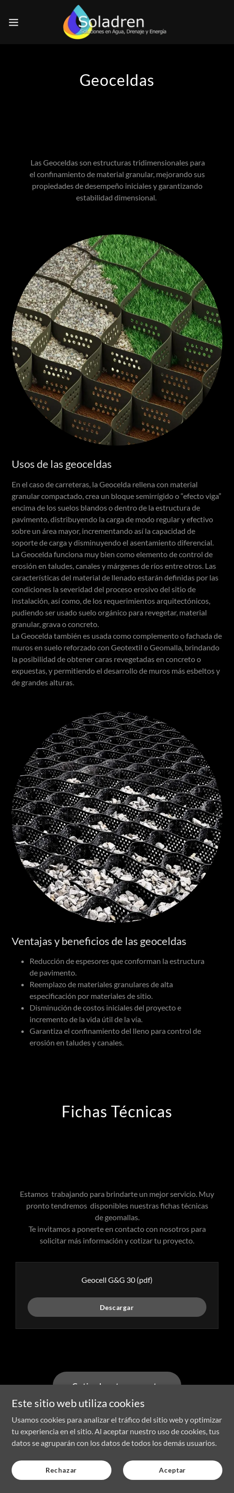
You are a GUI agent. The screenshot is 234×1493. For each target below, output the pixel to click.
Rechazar (61, 1470)
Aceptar (172, 1470)
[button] (21, 22)
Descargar (117, 1307)
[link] (116, 22)
